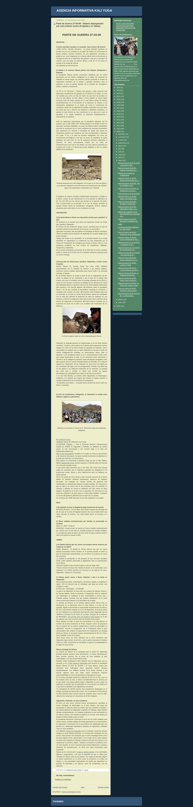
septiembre (122, 143)
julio (120, 149)
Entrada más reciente (60, 787)
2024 (119, 88)
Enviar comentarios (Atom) (71, 792)
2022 (119, 93)
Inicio (82, 787)
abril (120, 157)
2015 (119, 114)
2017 (119, 108)
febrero (121, 299)
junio (120, 152)
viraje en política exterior (85, 752)
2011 (119, 126)
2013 (119, 120)
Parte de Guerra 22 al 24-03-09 (129, 194)
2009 (119, 131)
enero (120, 302)
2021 (119, 96)
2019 (119, 102)
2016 (119, 111)
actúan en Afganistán (73, 731)
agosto (120, 146)
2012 (119, 123)
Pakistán (69, 444)
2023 (119, 90)
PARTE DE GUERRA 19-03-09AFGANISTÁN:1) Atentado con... (129, 214)
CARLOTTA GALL (64, 440)
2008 (119, 306)
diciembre (122, 134)
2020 (119, 99)
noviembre (122, 137)
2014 (119, 117)
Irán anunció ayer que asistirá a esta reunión (84, 617)
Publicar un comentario (63, 779)
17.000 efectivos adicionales (77, 663)
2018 (119, 105)
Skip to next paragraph (64, 454)
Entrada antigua (103, 787)
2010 (119, 129)
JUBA (120, 224)
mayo (120, 155)
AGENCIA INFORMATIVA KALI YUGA (84, 10)
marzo (120, 160)
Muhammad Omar (67, 463)
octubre (121, 140)
